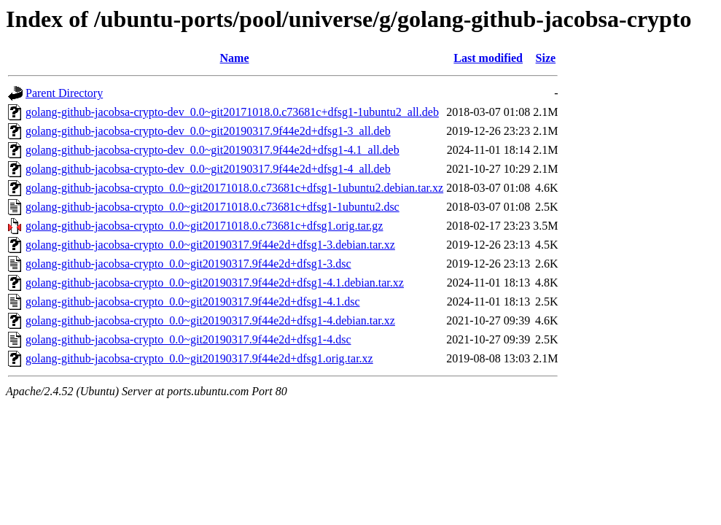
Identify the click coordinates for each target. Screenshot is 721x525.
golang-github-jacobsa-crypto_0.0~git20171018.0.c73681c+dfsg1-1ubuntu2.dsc (213, 207)
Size (546, 58)
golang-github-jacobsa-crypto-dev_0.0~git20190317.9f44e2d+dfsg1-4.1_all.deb (213, 150)
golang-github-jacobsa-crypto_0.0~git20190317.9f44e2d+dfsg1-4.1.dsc (192, 301)
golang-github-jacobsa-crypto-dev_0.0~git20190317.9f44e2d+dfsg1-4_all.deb (208, 169)
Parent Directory (64, 93)
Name (234, 58)
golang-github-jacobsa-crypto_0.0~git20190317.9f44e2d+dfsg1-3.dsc (188, 263)
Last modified (488, 58)
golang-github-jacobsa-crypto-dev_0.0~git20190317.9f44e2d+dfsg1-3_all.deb (208, 131)
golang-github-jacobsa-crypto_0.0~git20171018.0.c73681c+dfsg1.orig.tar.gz (204, 225)
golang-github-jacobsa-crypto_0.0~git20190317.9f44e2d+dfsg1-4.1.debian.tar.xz (215, 282)
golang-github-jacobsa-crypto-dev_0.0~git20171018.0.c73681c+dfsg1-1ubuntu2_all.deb (232, 112)
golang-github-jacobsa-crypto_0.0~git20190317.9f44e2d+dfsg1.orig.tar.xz (199, 358)
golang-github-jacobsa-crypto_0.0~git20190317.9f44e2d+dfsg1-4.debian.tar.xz (210, 320)
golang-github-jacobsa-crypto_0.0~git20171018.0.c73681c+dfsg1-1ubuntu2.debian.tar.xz (234, 188)
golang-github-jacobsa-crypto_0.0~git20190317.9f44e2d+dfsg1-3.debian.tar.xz (210, 244)
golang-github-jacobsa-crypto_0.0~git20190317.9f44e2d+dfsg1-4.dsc (188, 339)
